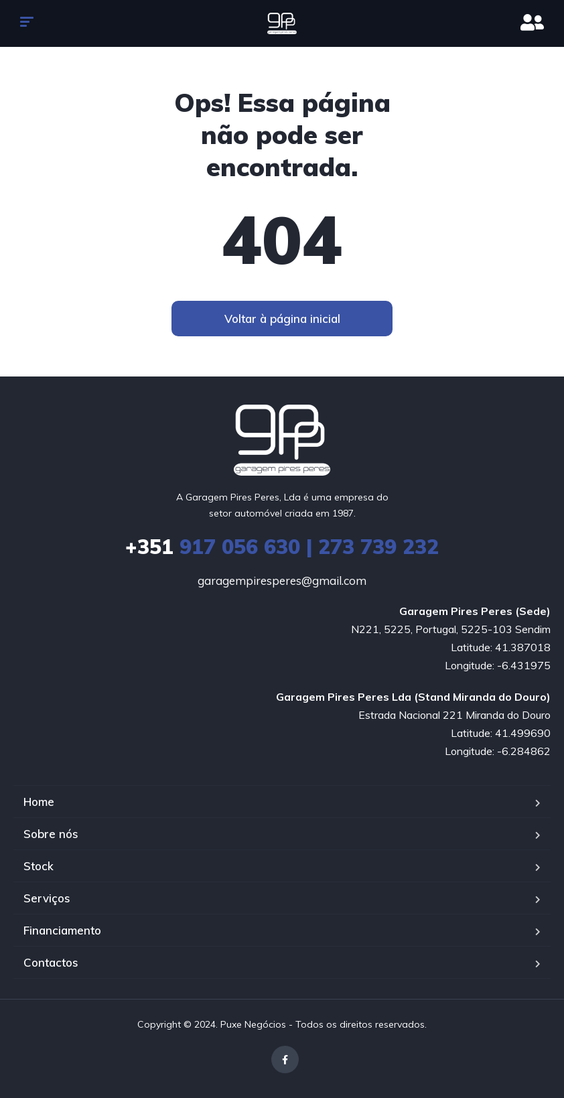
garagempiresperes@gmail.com (282, 580)
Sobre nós (50, 834)
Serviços (46, 898)
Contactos (50, 962)
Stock (38, 866)
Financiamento (62, 930)
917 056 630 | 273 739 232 (282, 546)
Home (38, 802)
